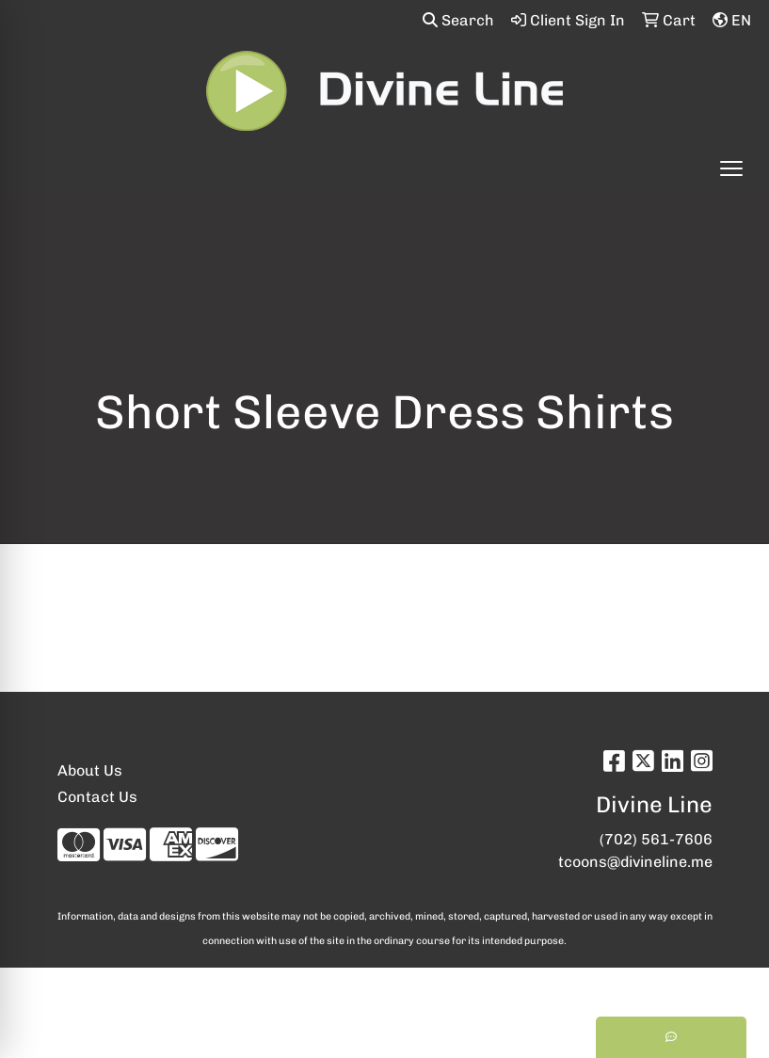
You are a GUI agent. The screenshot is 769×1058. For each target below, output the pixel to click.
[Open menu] (731, 168)
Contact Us (97, 797)
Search (458, 20)
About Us (89, 770)
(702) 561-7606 (656, 839)
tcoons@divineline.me (635, 862)
